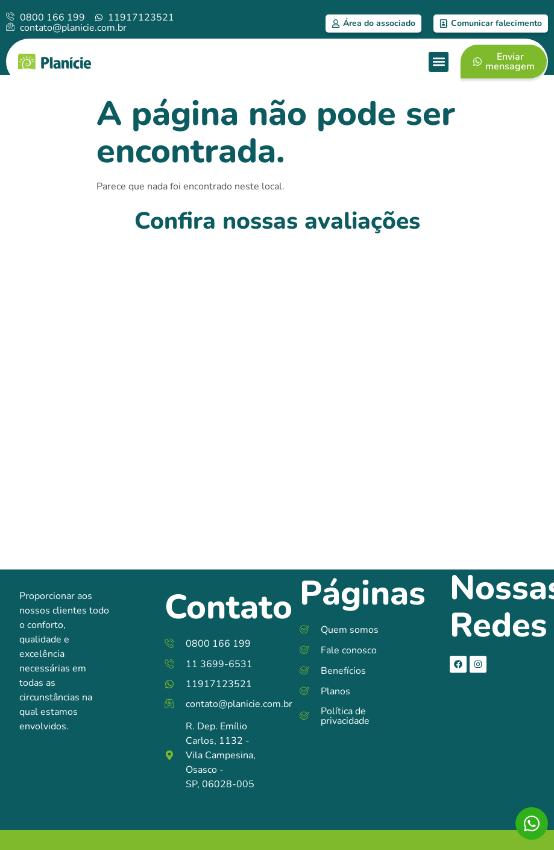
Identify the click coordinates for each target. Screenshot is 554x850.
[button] (439, 62)
